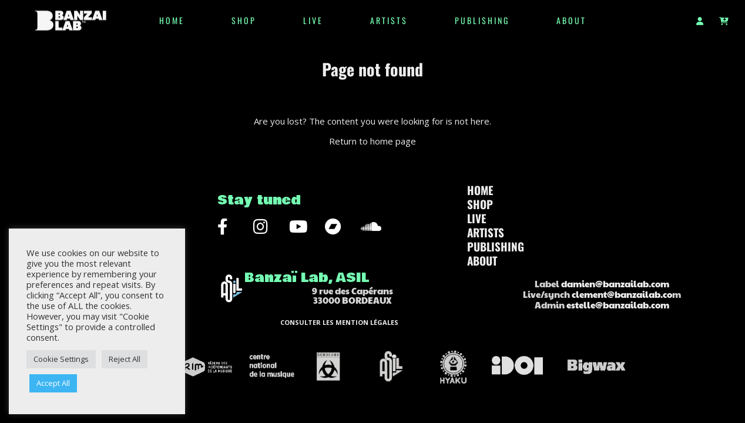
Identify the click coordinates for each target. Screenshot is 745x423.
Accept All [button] (53, 383)
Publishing (482, 20)
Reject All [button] (124, 359)
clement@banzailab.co (622, 294)
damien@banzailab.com (615, 283)
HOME (171, 20)
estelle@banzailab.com (617, 304)
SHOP (243, 20)
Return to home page (372, 141)
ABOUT (571, 20)
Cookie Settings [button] (61, 359)
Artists (389, 20)
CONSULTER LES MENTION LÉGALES (339, 322)
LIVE (313, 20)
